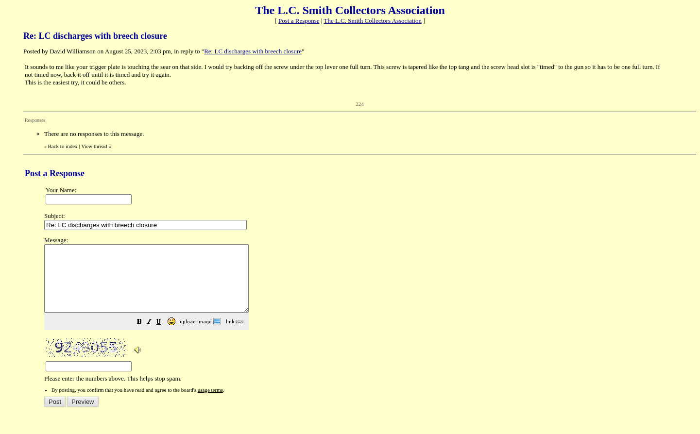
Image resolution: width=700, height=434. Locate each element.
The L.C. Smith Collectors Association (373, 20)
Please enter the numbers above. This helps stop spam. (366, 316)
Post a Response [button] (299, 20)
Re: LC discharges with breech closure (253, 51)
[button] (164, 336)
